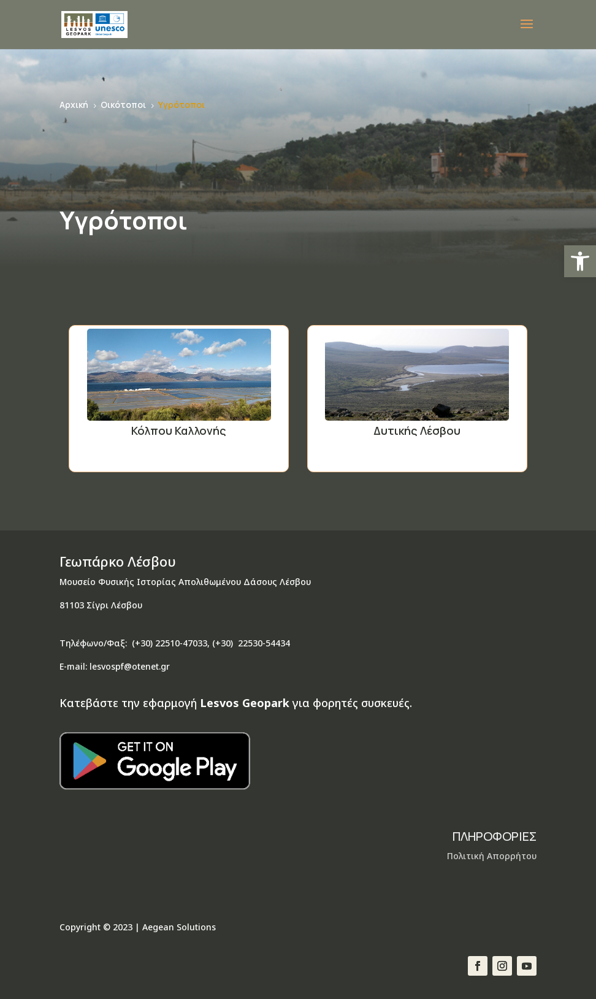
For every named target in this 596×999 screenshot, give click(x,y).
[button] (580, 261)
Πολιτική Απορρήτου (492, 856)
